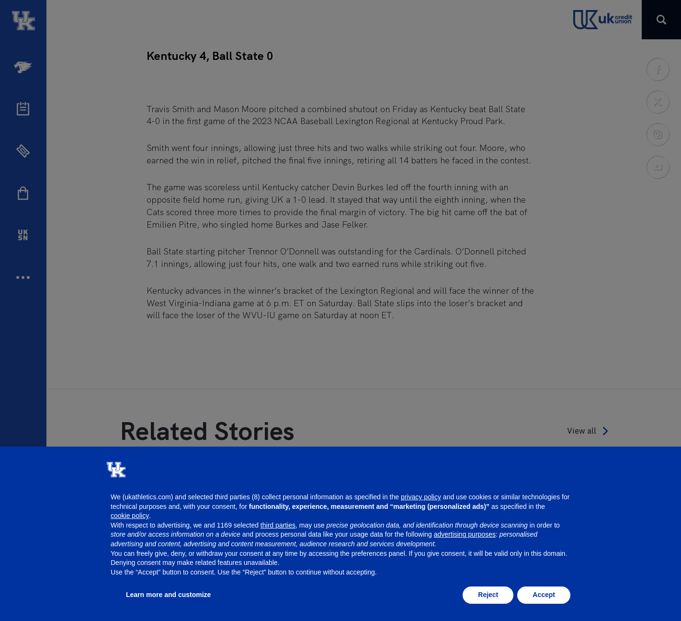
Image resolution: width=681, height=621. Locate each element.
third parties (278, 525)
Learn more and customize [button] (168, 594)
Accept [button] (544, 594)
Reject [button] (488, 594)
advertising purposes (465, 534)
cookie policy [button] (130, 515)
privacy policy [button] (421, 497)
